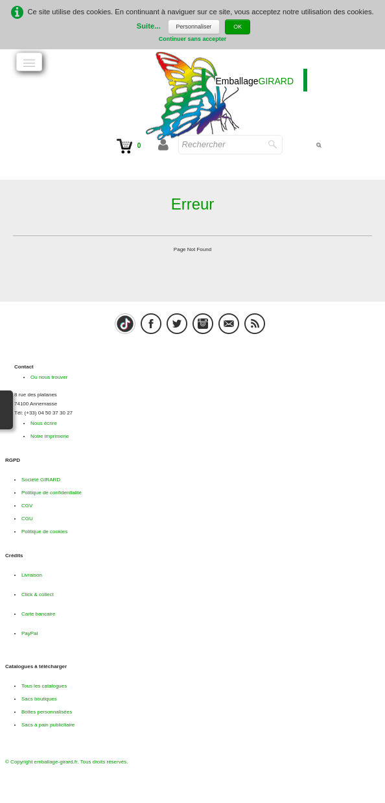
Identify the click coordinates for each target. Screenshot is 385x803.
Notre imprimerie (49, 436)
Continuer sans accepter (193, 39)
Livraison (31, 575)
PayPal (29, 633)
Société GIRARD (40, 480)
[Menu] (29, 62)
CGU (27, 518)
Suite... (149, 26)
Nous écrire (43, 423)
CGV (26, 506)
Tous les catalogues (44, 686)
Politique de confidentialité (51, 493)
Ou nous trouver (48, 377)
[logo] (254, 80)
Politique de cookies (44, 531)
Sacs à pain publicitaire (48, 725)
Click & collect (37, 594)
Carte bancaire (38, 614)
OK (237, 26)
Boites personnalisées (46, 712)
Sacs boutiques (39, 699)
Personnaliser (194, 26)
